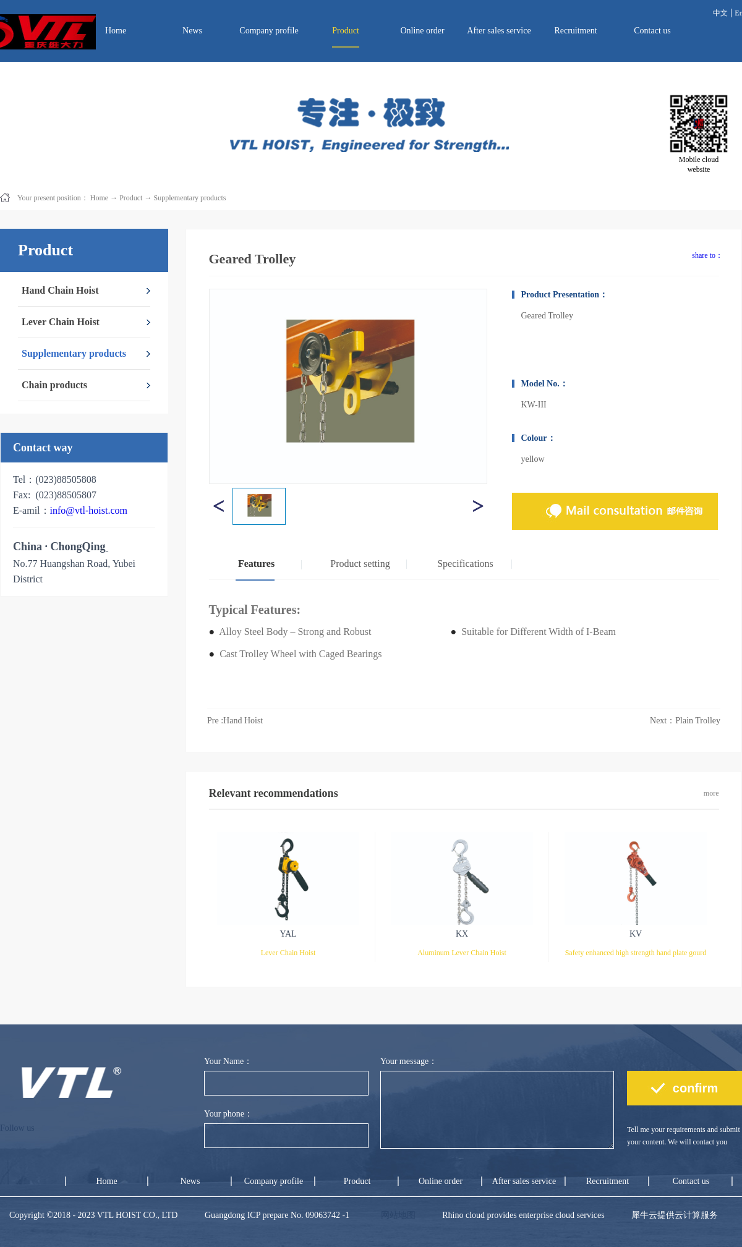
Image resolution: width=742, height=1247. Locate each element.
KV (635, 933)
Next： (685, 720)
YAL (287, 933)
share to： (707, 255)
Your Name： (228, 1061)
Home (115, 30)
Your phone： (228, 1113)
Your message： (408, 1061)
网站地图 (396, 1215)
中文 (720, 13)
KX (462, 933)
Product (130, 198)
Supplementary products (189, 198)
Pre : (236, 720)
